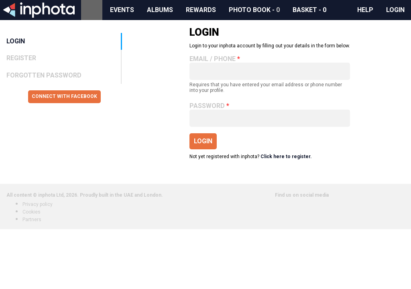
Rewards (201, 10)
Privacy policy (37, 204)
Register (21, 58)
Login (395, 10)
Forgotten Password (43, 75)
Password (207, 106)
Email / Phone (212, 59)
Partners (31, 219)
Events (122, 10)
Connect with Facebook (64, 96)
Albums (160, 10)
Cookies (31, 212)
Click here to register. (286, 156)
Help (365, 10)
